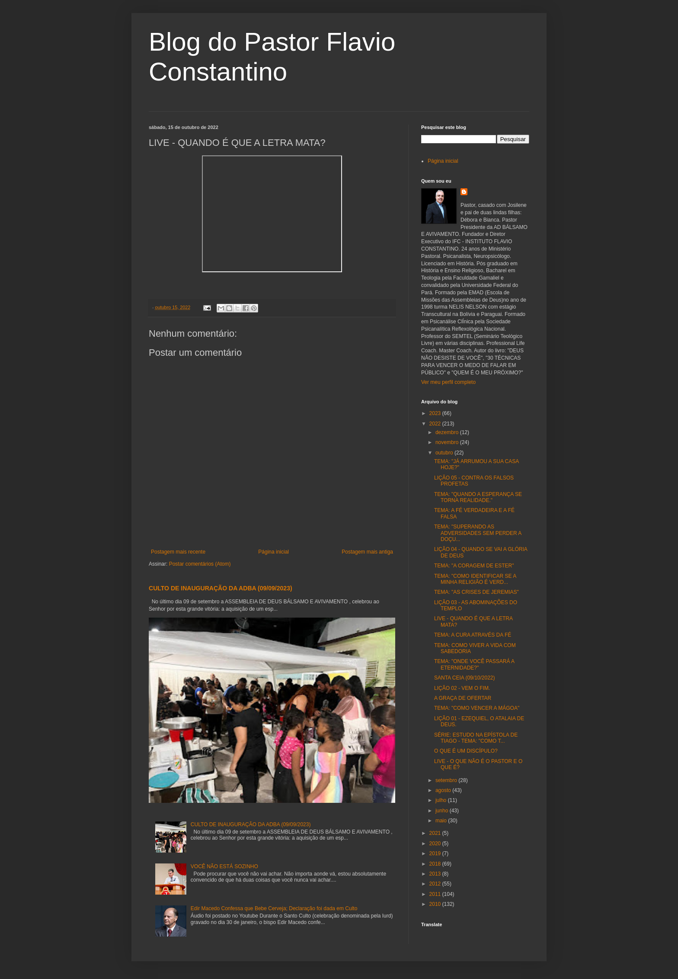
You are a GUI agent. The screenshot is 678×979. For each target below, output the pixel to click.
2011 (435, 894)
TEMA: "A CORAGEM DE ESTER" (474, 566)
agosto (443, 790)
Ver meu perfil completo (448, 382)
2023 (435, 413)
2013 (435, 874)
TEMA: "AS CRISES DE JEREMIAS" (476, 592)
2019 (435, 853)
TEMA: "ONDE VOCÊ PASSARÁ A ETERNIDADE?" (474, 664)
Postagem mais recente (178, 552)
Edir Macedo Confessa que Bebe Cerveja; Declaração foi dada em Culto (274, 908)
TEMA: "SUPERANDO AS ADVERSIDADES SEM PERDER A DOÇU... (477, 533)
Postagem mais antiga (367, 552)
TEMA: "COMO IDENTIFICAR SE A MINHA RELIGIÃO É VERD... (475, 579)
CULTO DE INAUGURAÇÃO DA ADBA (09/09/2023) (220, 588)
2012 (435, 884)
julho (441, 800)
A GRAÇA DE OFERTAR (462, 698)
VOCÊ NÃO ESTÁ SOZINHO (224, 866)
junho (442, 811)
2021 (435, 833)
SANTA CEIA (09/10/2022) (464, 678)
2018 (435, 864)
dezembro (447, 432)
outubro (444, 453)
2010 (435, 904)
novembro (447, 442)
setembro (446, 780)
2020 (435, 844)
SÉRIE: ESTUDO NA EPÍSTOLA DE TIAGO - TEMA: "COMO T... (476, 738)
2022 (435, 424)
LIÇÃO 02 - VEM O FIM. (462, 688)
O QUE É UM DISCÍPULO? (466, 751)
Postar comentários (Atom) (200, 564)
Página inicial (273, 552)
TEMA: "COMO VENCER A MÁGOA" (476, 708)
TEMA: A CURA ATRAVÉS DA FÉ (472, 635)
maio (441, 821)
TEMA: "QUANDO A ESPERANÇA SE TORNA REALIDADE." (478, 497)
